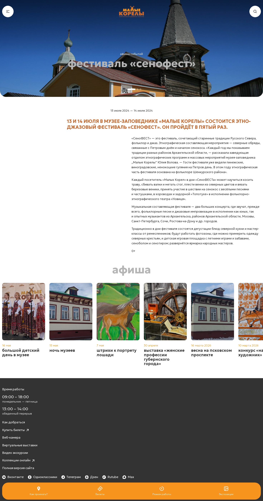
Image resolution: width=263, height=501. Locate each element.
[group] (23, 324)
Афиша (131, 269)
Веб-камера (11, 437)
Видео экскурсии (15, 453)
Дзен (91, 477)
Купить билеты (16, 430)
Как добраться (13, 422)
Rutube (110, 477)
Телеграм (71, 477)
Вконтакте (13, 477)
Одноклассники (42, 477)
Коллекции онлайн (18, 460)
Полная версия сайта (18, 468)
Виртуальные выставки (19, 445)
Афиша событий (131, 54)
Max (128, 477)
